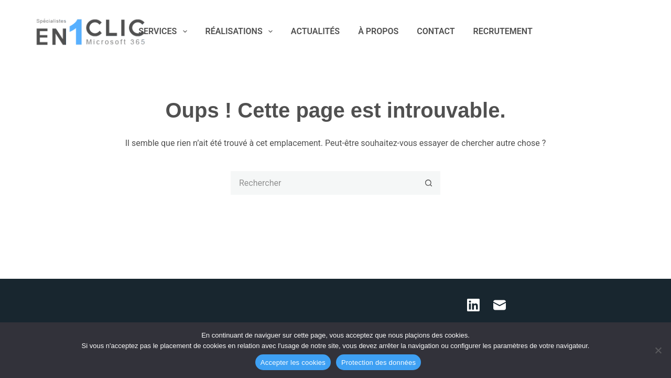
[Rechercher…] (324, 183)
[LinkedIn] (618, 32)
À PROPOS (378, 31)
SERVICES (164, 31)
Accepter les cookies (293, 362)
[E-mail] (633, 32)
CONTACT (435, 31)
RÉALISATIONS (241, 31)
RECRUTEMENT (503, 31)
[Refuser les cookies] (658, 350)
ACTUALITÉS (315, 31)
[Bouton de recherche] (428, 183)
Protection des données (378, 362)
